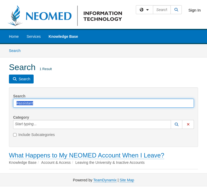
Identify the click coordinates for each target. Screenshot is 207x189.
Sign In (194, 10)
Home (14, 36)
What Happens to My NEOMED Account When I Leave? (86, 155)
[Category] (39, 124)
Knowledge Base (63, 36)
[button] (176, 124)
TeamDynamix (105, 180)
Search (16, 50)
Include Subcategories (34, 135)
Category (21, 117)
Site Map (127, 180)
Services (34, 36)
